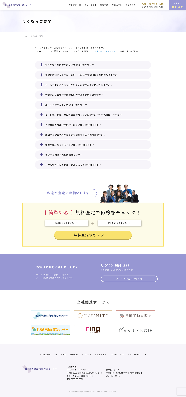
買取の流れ (117, 5)
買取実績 (104, 5)
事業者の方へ (132, 5)
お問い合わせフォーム (105, 51)
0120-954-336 (153, 3)
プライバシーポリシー (136, 354)
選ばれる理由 (90, 5)
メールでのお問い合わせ (129, 278)
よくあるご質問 (117, 354)
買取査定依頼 (75, 5)
